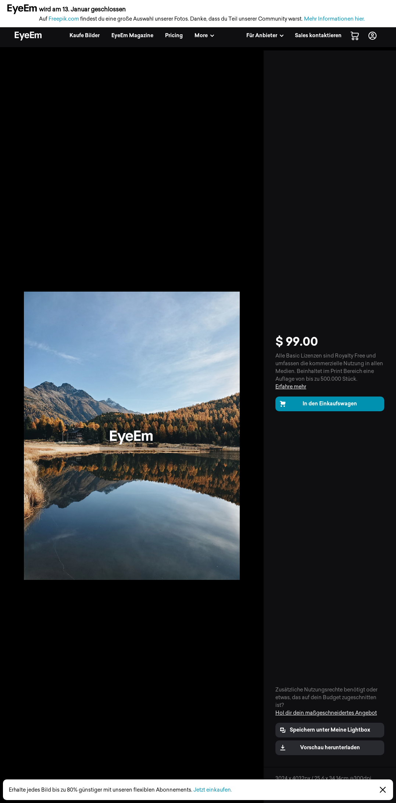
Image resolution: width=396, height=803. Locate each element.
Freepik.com (64, 19)
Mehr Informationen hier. (334, 19)
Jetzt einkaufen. (212, 790)
